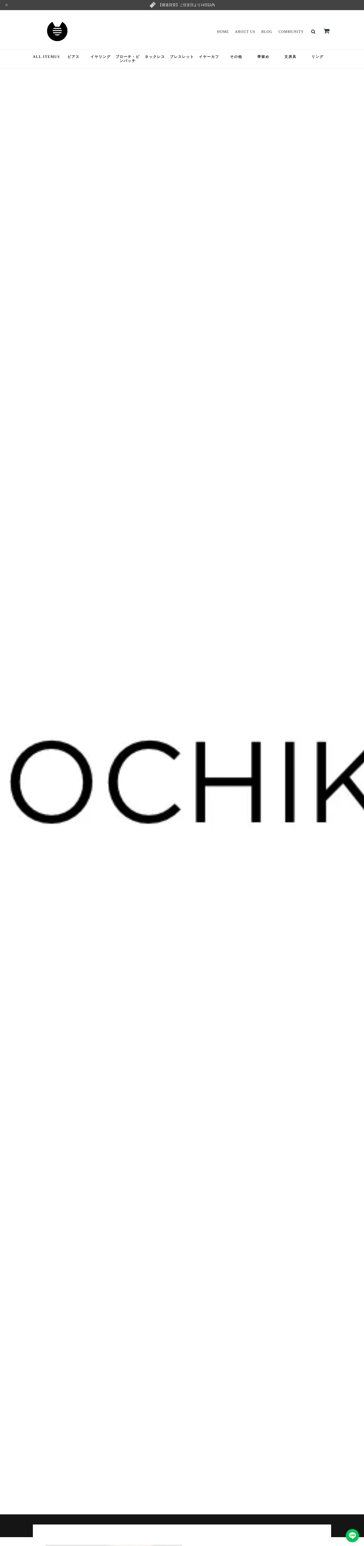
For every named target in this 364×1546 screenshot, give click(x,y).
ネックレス (155, 57)
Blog (266, 32)
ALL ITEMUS (46, 57)
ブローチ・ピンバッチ (128, 59)
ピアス (73, 57)
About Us (245, 32)
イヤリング (100, 57)
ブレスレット (182, 57)
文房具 (290, 57)
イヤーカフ (209, 57)
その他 (236, 57)
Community (291, 32)
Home (223, 32)
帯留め (263, 57)
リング (317, 57)
